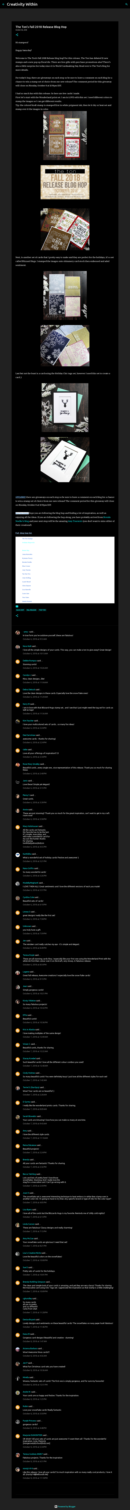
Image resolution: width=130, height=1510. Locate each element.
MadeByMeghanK (30, 883)
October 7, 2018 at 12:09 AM (35, 1037)
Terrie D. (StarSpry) (31, 1087)
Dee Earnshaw (29, 735)
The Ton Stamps (27, 539)
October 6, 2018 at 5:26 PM (35, 876)
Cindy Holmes (29, 1073)
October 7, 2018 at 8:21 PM (35, 1246)
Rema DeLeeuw (29, 1145)
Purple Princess (29, 1421)
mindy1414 (28, 1468)
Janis (25, 781)
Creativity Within (22, 4)
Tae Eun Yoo (26, 574)
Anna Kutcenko (27, 554)
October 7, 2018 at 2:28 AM (35, 1095)
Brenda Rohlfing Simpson (34, 1282)
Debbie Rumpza (30, 661)
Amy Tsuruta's (75, 521)
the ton (42, 610)
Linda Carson (29, 1224)
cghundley (27, 1298)
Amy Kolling (26, 578)
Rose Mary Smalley (31, 764)
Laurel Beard (26, 582)
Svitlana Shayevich (28, 542)
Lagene (26, 972)
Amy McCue (28, 1238)
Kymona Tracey (27, 558)
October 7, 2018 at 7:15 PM (35, 1231)
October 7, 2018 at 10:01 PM (35, 1275)
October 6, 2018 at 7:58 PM (35, 919)
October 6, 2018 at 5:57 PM (35, 890)
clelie (25, 749)
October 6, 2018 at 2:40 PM (35, 773)
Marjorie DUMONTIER (33, 1435)
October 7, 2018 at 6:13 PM (35, 1217)
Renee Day (26, 550)
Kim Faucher (28, 721)
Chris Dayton (26, 586)
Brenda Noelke (27, 562)
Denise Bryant (29, 1319)
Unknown (27, 926)
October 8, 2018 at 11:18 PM (35, 1478)
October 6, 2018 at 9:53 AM (35, 639)
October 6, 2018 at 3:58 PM (35, 819)
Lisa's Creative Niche (32, 1253)
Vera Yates (25, 597)
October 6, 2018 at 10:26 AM (35, 668)
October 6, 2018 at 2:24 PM (35, 728)
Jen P (25, 1363)
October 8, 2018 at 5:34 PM (35, 1447)
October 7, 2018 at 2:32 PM (35, 1167)
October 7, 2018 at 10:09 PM (35, 1291)
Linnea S (26, 912)
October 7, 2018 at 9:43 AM (35, 1123)
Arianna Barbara (30, 1348)
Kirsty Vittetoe (29, 1001)
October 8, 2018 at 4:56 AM (35, 1356)
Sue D (25, 1267)
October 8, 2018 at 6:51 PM (35, 1461)
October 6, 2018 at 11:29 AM (35, 697)
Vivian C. (26, 1044)
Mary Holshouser (30, 826)
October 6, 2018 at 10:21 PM (35, 993)
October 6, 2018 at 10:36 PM (35, 1022)
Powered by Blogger (65, 1506)
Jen (24, 941)
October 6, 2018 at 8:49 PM (35, 948)
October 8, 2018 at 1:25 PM (35, 1399)
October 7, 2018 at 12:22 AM (35, 1051)
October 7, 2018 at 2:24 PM (35, 1152)
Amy (25, 1131)
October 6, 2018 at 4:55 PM (35, 847)
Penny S (26, 795)
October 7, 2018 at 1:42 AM (35, 1080)
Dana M (26, 1334)
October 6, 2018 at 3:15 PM (35, 788)
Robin (25, 1406)
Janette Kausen (27, 601)
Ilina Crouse (26, 566)
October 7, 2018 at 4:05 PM (35, 1202)
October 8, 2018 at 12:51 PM (35, 1385)
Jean (25, 986)
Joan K (26, 1193)
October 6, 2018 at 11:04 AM (35, 682)
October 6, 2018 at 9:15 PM (35, 979)
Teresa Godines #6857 (33, 1454)
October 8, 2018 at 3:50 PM (35, 1414)
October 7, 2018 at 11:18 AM (35, 1138)
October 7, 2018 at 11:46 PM (35, 1327)
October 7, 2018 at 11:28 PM (35, 1312)
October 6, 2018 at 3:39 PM (35, 802)
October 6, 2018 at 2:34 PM (35, 757)
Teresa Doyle (28, 955)
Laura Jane (25, 593)
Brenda (26, 1159)
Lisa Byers (27, 1209)
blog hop (20, 610)
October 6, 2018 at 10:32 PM (35, 1008)
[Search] (40, 4)
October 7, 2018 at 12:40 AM (35, 1066)
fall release (31, 610)
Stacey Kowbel (29, 1058)
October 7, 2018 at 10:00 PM (35, 1260)
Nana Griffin (28, 868)
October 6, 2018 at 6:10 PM (35, 905)
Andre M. (27, 1392)
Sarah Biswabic (30, 1116)
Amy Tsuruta (26, 570)
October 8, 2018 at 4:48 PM (35, 1428)
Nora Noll (27, 646)
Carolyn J (27, 675)
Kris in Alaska (29, 1029)
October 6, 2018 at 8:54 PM (35, 965)
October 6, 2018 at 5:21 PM (35, 861)
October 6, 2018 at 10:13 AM (35, 653)
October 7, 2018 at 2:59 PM (35, 1186)
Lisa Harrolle (26, 589)
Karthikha (27, 854)
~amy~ (26, 632)
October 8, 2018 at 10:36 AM (35, 1370)
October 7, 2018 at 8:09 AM (35, 1109)
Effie (25, 1015)
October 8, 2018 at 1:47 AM (35, 1341)
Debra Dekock (29, 689)
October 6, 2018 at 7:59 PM (35, 933)
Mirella (26, 1377)
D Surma (26, 1102)
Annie (25, 809)
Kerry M (26, 704)
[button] (17, 35)
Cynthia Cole (28, 897)
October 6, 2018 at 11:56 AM (35, 713)
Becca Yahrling (29, 1174)
